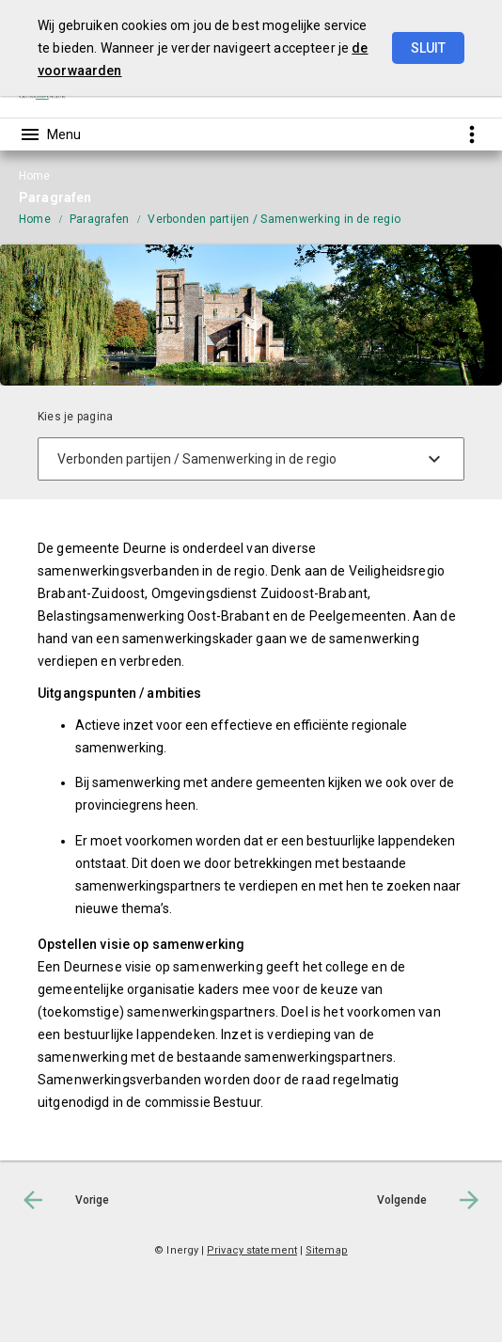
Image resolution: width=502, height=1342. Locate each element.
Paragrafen (99, 219)
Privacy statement (252, 1250)
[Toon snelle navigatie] (471, 134)
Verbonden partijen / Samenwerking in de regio (274, 219)
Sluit (428, 47)
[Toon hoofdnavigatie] (50, 134)
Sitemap (327, 1250)
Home (35, 219)
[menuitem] (44, 218)
